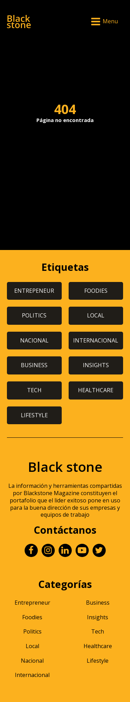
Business (98, 602)
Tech (97, 631)
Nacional (32, 660)
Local (32, 646)
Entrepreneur (32, 602)
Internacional (32, 675)
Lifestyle (98, 660)
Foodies (32, 617)
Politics (32, 631)
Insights (97, 617)
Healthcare (98, 646)
